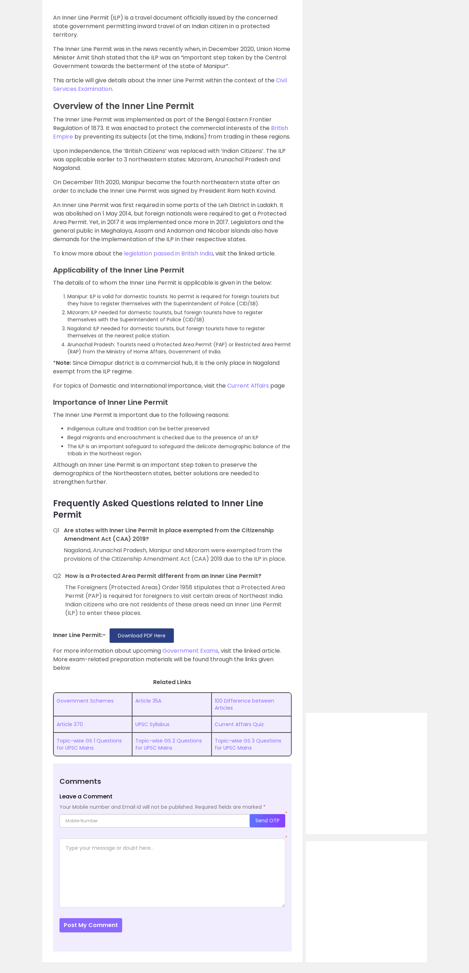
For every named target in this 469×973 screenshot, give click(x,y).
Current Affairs (248, 386)
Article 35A (148, 700)
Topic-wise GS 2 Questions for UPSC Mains (168, 744)
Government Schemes (85, 700)
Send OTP (267, 820)
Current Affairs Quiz (239, 724)
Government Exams (190, 651)
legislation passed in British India (168, 253)
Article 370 (70, 724)
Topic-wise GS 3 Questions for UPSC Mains (248, 744)
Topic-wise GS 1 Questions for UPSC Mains (89, 744)
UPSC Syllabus (152, 724)
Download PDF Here (142, 635)
